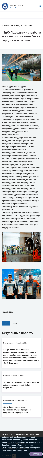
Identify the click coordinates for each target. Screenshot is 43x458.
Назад (9, 323)
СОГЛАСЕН (36, 454)
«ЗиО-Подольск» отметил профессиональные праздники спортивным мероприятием (17, 410)
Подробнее (22, 450)
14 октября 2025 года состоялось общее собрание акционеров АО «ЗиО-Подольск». (21, 385)
